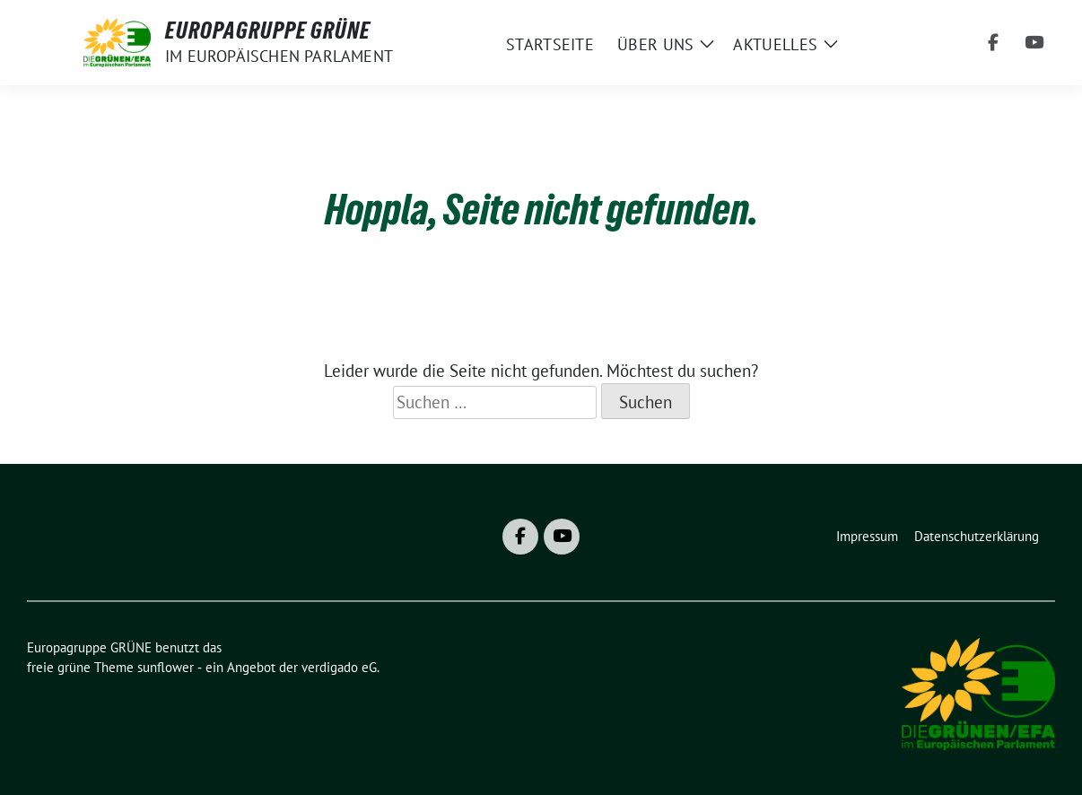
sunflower (165, 667)
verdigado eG (339, 667)
